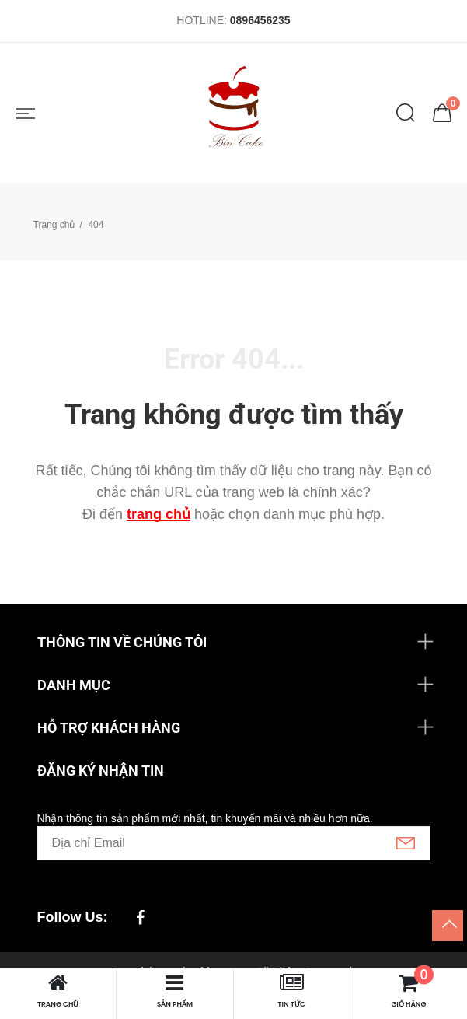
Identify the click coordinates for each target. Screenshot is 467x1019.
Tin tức (291, 990)
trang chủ (158, 514)
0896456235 (260, 20)
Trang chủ (54, 224)
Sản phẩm (175, 990)
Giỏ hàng (409, 990)
